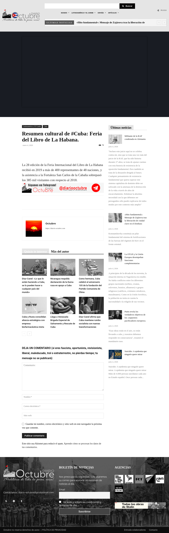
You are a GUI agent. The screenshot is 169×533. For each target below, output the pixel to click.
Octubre (50, 223)
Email (62, 489)
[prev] (159, 22)
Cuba (45, 126)
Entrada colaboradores (135, 529)
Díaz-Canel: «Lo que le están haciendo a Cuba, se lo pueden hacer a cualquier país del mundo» (33, 285)
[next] (164, 22)
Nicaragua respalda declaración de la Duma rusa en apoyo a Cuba (61, 282)
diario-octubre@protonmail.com (36, 492)
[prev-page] (24, 334)
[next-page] (29, 334)
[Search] (127, 6)
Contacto (153, 529)
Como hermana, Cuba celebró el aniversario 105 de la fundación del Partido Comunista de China (90, 285)
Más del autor (60, 251)
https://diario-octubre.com (55, 228)
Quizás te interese (35, 251)
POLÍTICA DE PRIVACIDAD (54, 529)
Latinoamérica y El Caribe (32, 126)
